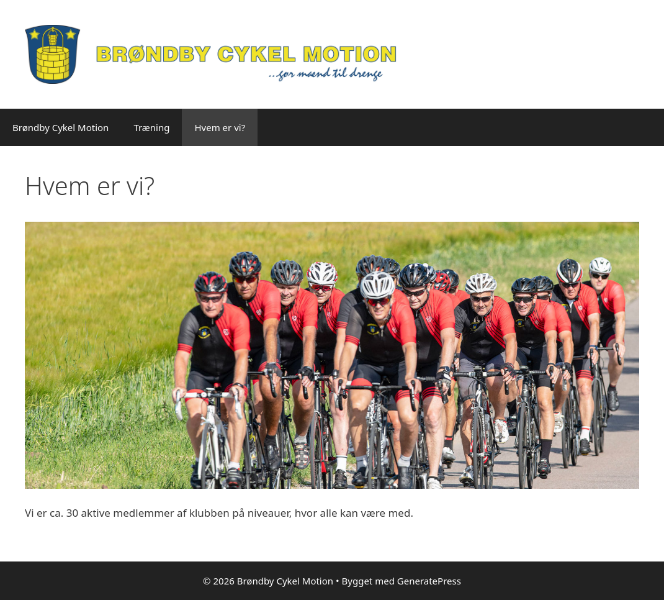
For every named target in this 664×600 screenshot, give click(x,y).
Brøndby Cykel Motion (60, 127)
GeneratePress (429, 581)
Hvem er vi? (219, 127)
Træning (151, 127)
